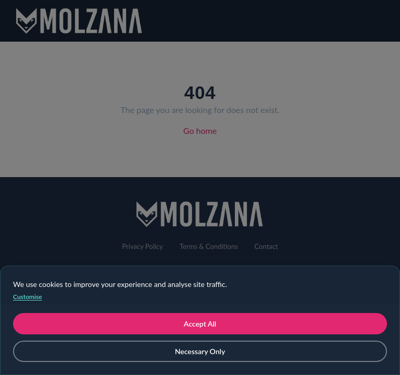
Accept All (200, 323)
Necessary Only (200, 351)
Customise (27, 297)
